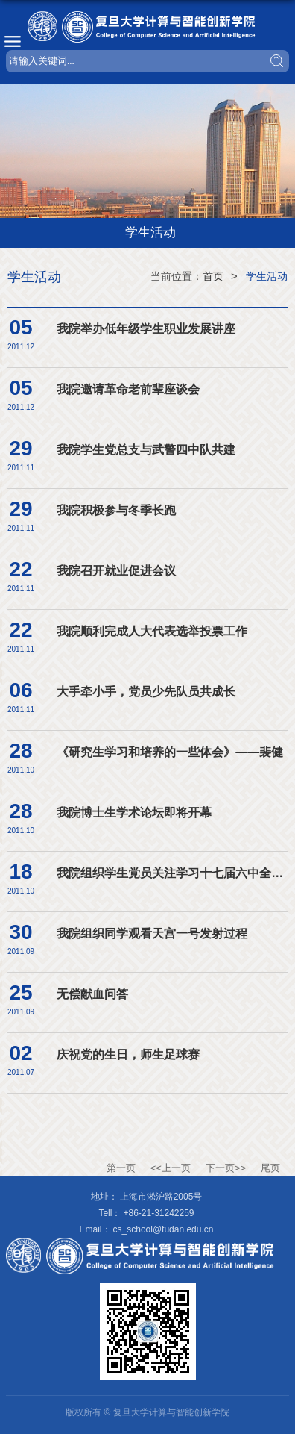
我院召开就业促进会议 (116, 570)
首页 (213, 276)
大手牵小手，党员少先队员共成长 (146, 691)
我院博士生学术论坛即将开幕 (134, 812)
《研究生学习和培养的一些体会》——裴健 (170, 752)
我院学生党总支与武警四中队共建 (146, 449)
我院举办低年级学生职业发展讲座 (146, 328)
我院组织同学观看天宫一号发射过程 (152, 933)
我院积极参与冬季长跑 (116, 510)
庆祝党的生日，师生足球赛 (128, 1054)
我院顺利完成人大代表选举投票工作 (152, 631)
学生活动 (267, 276)
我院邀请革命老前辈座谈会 (128, 389)
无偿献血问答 (92, 994)
